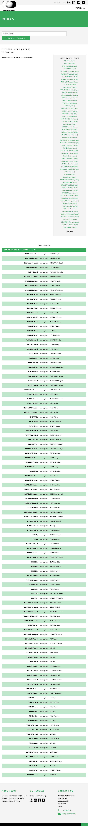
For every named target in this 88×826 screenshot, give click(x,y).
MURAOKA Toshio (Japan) (69, 149)
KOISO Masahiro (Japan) (69, 122)
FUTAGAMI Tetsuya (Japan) (69, 77)
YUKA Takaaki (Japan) (69, 223)
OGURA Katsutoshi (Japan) (69, 162)
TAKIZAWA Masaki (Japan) (69, 194)
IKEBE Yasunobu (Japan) (69, 93)
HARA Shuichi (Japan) (69, 83)
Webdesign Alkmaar (14, 822)
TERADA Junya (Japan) (69, 199)
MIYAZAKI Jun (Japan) (70, 143)
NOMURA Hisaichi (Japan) (70, 159)
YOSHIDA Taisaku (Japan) (70, 220)
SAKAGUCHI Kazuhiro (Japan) (69, 175)
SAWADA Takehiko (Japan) (69, 180)
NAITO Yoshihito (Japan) (69, 154)
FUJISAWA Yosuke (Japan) (69, 70)
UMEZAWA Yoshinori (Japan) (70, 212)
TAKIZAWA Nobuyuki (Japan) (70, 196)
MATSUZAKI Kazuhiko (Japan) (69, 138)
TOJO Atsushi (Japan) (69, 204)
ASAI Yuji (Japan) (69, 59)
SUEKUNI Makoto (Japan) (69, 183)
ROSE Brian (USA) (69, 170)
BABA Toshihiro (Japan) (69, 62)
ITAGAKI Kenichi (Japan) (69, 99)
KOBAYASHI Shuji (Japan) (70, 117)
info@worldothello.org (67, 809)
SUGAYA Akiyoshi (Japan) (70, 186)
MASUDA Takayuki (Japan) (69, 128)
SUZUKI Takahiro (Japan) (69, 188)
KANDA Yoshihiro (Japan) (70, 106)
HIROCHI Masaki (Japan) (69, 88)
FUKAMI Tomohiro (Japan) (69, 75)
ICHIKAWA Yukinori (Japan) (69, 91)
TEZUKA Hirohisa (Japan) (70, 202)
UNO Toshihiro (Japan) (70, 215)
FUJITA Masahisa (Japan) (70, 72)
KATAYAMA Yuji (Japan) (69, 109)
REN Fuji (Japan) (70, 167)
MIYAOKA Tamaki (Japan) (70, 141)
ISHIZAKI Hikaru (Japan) (69, 96)
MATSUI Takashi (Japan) (69, 133)
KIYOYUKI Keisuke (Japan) (70, 114)
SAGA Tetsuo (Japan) (69, 173)
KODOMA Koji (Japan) (69, 120)
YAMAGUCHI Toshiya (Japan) (70, 217)
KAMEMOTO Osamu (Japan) (69, 104)
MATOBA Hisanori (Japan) (70, 130)
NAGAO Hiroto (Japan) (70, 151)
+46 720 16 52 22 (65, 806)
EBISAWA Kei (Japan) (69, 64)
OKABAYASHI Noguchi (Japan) (69, 165)
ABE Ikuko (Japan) (69, 56)
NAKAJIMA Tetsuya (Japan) (69, 157)
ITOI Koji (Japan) (70, 101)
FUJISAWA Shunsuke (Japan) (70, 67)
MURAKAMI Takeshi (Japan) (69, 146)
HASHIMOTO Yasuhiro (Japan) (69, 85)
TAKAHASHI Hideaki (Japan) (69, 191)
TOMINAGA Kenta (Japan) (70, 207)
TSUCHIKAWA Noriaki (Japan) (69, 210)
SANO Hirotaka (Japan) (69, 178)
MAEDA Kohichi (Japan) (69, 125)
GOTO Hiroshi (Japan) (69, 80)
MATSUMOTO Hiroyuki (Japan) (69, 136)
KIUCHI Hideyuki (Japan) (69, 112)
